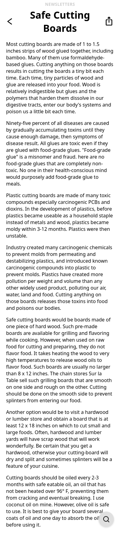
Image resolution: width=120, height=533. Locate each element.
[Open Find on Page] (106, 519)
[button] (109, 21)
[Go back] (11, 21)
